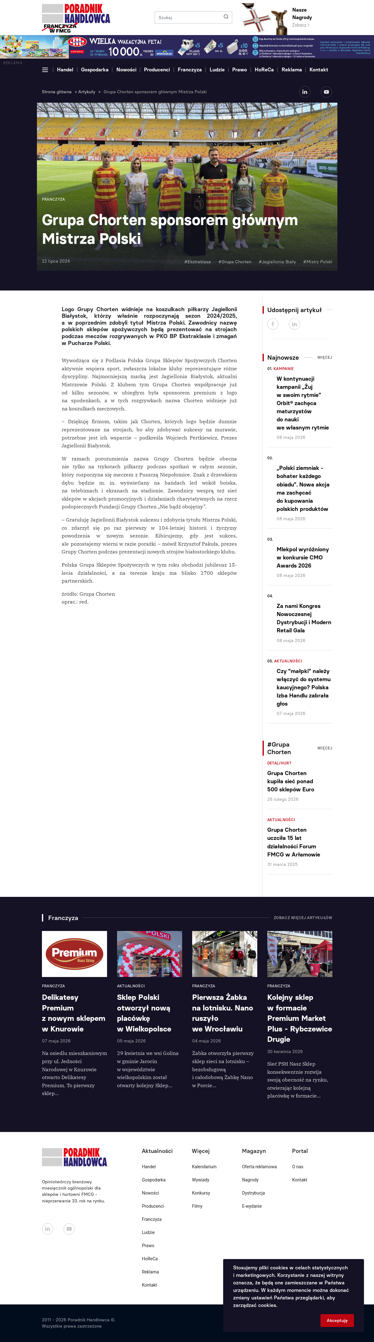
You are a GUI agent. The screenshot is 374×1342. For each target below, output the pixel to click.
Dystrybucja (253, 1192)
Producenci (157, 70)
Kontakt (319, 70)
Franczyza (190, 70)
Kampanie (284, 369)
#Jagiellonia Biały (277, 262)
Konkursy (201, 1192)
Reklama (292, 70)
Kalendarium (204, 1166)
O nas (297, 1166)
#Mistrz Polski (317, 262)
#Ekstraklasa (197, 262)
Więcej (324, 357)
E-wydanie (252, 1206)
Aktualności (288, 661)
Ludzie (217, 70)
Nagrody (250, 1179)
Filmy (197, 1206)
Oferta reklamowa (259, 1166)
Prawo (239, 70)
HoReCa (264, 70)
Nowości (126, 70)
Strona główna (57, 92)
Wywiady (200, 1179)
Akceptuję (337, 1320)
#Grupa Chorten (234, 262)
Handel (65, 70)
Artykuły (86, 92)
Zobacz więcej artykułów (303, 918)
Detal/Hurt (279, 763)
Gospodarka (95, 70)
